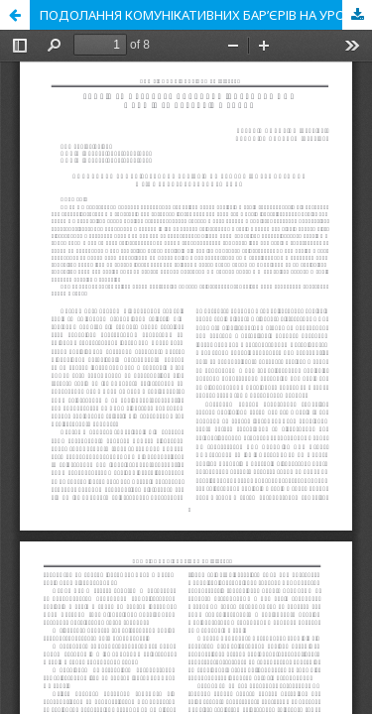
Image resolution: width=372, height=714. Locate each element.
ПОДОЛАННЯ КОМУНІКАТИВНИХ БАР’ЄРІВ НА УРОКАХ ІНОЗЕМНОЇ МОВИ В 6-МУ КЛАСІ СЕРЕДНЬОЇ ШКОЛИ (206, 15)
